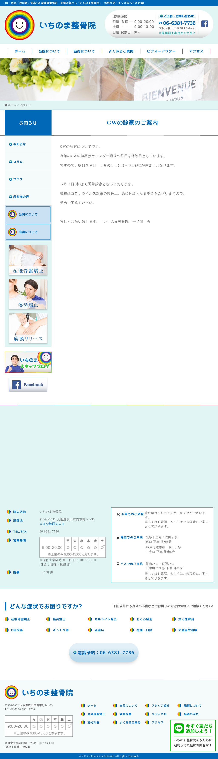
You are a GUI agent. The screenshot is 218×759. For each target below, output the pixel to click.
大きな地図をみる (52, 523)
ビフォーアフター (161, 51)
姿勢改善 (126, 714)
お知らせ (19, 144)
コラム (18, 162)
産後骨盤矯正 (96, 714)
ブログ (18, 179)
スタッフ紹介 (161, 705)
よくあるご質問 (121, 51)
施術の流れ (191, 714)
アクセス (196, 51)
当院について (49, 51)
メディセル (159, 714)
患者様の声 (21, 197)
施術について (84, 51)
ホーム (19, 51)
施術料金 (93, 722)
